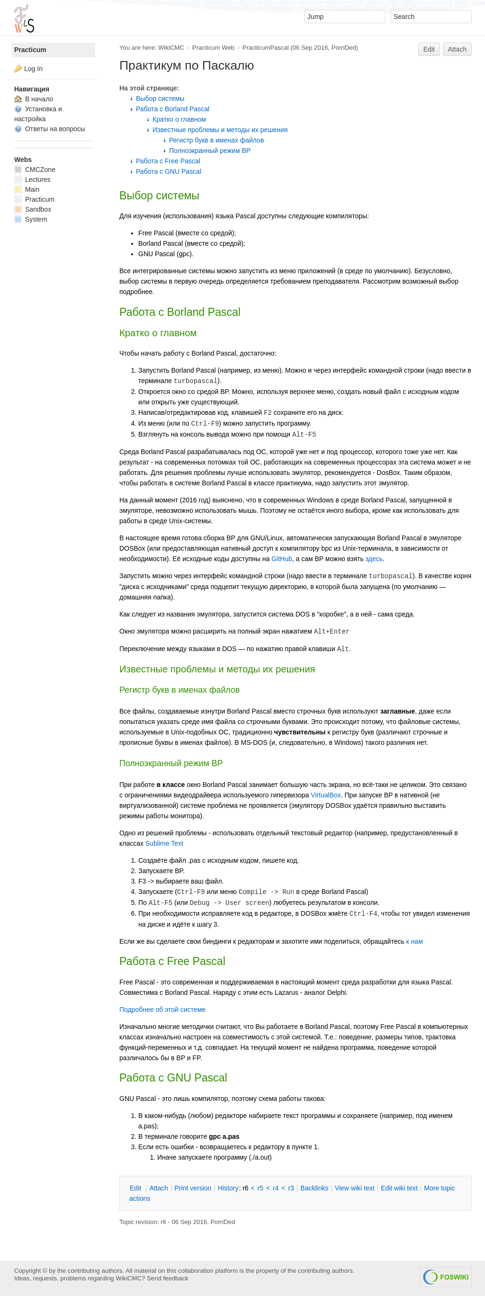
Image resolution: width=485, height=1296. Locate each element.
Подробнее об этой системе (162, 1009)
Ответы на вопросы (49, 129)
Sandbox (32, 209)
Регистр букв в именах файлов (216, 140)
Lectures (32, 179)
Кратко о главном (179, 119)
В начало (34, 99)
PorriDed (344, 47)
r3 (291, 1188)
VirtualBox (326, 795)
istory (228, 1188)
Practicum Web (213, 47)
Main (26, 189)
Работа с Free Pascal (168, 161)
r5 (260, 1188)
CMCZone (34, 169)
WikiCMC (171, 47)
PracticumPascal (265, 47)
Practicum (30, 50)
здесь (374, 559)
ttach (158, 1188)
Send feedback (168, 1278)
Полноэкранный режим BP (210, 150)
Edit (429, 49)
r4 (275, 1188)
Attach (457, 49)
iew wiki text (355, 1188)
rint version (193, 1188)
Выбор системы (160, 98)
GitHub (281, 559)
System (30, 219)
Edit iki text (399, 1188)
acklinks (314, 1188)
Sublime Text (164, 843)
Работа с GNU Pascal (168, 171)
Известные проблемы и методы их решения (220, 130)
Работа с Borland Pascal (172, 109)
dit (136, 1188)
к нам (414, 941)
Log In (33, 68)
